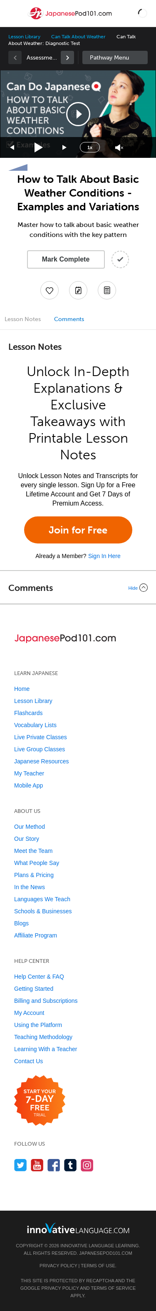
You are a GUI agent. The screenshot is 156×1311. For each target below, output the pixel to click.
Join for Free (78, 530)
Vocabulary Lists (35, 725)
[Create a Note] (78, 290)
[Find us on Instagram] (87, 1165)
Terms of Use (98, 1265)
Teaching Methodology (43, 1037)
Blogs (21, 923)
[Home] (70, 19)
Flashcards (28, 713)
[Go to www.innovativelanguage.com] (78, 1228)
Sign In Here (104, 556)
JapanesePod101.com (105, 1253)
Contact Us (28, 1061)
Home (22, 688)
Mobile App (28, 785)
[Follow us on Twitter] (20, 1165)
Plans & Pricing (34, 875)
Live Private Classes (40, 737)
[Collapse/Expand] (78, 587)
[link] (67, 57)
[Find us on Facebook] (53, 1165)
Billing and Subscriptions (46, 1000)
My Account (29, 1012)
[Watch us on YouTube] (37, 1165)
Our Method (29, 826)
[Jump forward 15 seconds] (64, 147)
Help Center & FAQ (39, 976)
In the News (29, 887)
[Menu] (13, 13)
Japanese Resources (41, 761)
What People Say (36, 863)
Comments (69, 319)
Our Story (26, 838)
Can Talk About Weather (78, 37)
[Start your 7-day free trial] (39, 1101)
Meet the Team (33, 850)
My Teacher (29, 773)
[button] (142, 13)
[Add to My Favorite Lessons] (49, 290)
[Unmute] (119, 147)
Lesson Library (24, 37)
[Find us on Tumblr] (70, 1165)
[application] (78, 114)
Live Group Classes (39, 749)
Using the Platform (38, 1025)
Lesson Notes (23, 319)
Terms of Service (113, 1288)
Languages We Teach (42, 899)
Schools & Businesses (43, 911)
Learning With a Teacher (45, 1049)
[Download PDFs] (107, 290)
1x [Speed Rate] (89, 147)
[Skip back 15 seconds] (12, 147)
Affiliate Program (35, 935)
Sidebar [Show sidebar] (115, 57)
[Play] (39, 147)
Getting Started (33, 988)
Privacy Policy (58, 1265)
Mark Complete (66, 259)
